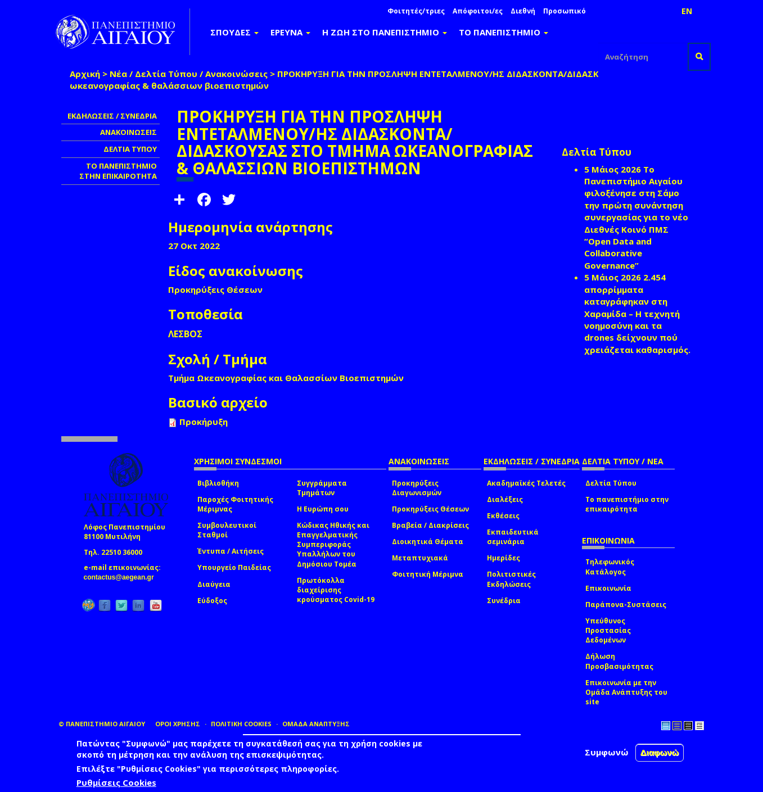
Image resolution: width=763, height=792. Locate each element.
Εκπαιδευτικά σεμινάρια (513, 536)
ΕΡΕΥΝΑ (290, 32)
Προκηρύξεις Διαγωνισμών (416, 487)
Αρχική (85, 73)
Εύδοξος (212, 600)
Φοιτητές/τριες (416, 11)
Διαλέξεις (505, 499)
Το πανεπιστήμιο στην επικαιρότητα (627, 504)
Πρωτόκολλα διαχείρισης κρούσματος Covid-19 (335, 590)
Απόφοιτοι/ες (478, 11)
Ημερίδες (503, 558)
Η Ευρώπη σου (323, 509)
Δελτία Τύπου (610, 483)
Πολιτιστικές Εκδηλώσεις (511, 579)
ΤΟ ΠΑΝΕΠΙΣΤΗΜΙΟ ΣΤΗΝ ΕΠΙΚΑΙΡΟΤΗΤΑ (118, 171)
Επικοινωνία (608, 588)
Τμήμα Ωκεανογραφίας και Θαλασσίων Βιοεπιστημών (286, 377)
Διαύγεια (214, 584)
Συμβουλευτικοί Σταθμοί (226, 530)
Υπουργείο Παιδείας (234, 567)
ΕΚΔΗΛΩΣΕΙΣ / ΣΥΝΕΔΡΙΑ (112, 116)
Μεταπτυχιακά (420, 558)
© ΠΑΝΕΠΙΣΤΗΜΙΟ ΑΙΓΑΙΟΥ (101, 723)
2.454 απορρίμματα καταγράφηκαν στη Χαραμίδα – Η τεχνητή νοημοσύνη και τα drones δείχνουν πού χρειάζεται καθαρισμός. (637, 313)
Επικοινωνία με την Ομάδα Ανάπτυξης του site (626, 692)
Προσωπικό (564, 11)
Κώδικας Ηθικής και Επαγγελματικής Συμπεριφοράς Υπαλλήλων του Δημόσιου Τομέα (333, 545)
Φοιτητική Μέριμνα (427, 574)
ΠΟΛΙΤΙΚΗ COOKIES (241, 723)
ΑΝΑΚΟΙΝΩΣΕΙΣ (128, 132)
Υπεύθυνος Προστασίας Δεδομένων (608, 630)
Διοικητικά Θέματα (427, 541)
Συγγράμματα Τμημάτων (322, 487)
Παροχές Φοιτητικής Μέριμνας (235, 504)
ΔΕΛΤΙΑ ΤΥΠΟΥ (130, 149)
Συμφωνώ (607, 752)
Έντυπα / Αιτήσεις (230, 551)
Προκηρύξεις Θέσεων (430, 509)
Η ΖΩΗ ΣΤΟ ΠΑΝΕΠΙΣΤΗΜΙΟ (384, 32)
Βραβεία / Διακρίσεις (430, 525)
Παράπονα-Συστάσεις (625, 604)
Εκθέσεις (503, 516)
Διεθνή (523, 11)
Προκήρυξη (203, 421)
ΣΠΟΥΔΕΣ (234, 32)
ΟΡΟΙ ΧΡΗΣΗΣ (177, 723)
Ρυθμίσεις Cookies (116, 782)
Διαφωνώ (659, 752)
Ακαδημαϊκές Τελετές (526, 483)
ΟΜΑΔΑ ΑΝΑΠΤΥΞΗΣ (316, 723)
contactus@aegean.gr (122, 577)
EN (686, 11)
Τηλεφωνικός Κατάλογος (609, 566)
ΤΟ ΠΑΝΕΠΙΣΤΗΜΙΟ (503, 32)
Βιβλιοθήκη (218, 483)
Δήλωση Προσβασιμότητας (619, 661)
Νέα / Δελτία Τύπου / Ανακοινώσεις (189, 73)
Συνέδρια (504, 600)
